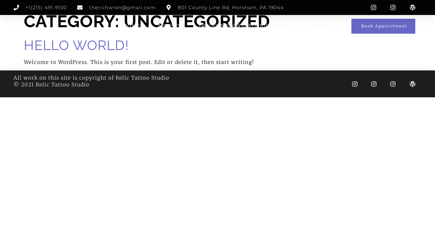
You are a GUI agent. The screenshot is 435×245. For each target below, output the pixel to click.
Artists (169, 26)
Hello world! (76, 45)
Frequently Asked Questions (244, 26)
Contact (320, 26)
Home (131, 26)
